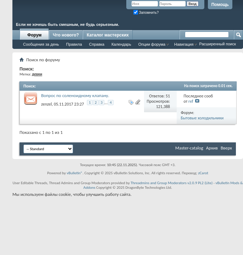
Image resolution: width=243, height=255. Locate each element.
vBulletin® (75, 173)
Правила (74, 44)
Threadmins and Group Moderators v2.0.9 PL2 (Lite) (171, 183)
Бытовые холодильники (202, 117)
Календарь (121, 44)
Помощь (220, 4)
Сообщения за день (41, 44)
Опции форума (151, 44)
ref (190, 101)
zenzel (46, 103)
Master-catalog (189, 148)
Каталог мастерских (108, 35)
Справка (96, 44)
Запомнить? (146, 13)
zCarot (203, 173)
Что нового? (66, 35)
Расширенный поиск (217, 44)
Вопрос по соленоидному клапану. (75, 95)
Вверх (226, 148)
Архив (212, 148)
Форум (34, 35)
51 (168, 96)
